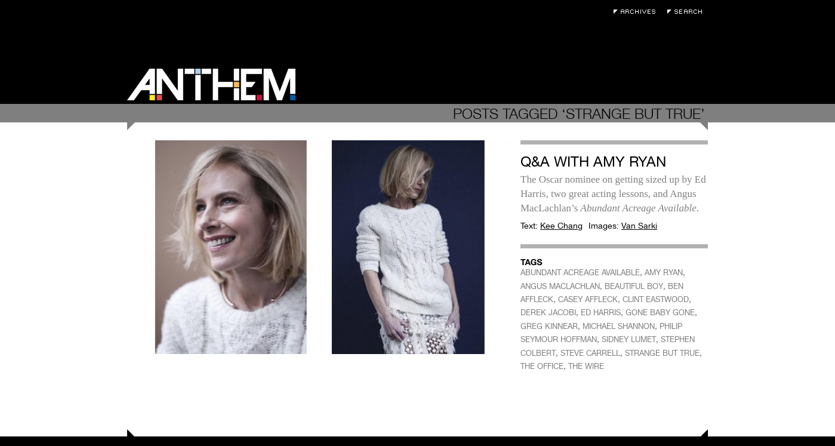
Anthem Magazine (211, 84)
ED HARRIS (601, 312)
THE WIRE (586, 366)
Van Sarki (639, 225)
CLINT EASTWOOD (656, 299)
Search (687, 12)
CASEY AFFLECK (588, 299)
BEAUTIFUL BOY (634, 286)
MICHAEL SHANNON (619, 326)
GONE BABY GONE (660, 312)
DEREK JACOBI (548, 312)
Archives (637, 12)
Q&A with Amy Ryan (593, 161)
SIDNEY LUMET (629, 339)
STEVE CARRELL (590, 353)
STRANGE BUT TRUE (662, 353)
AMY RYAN (664, 272)
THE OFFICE (541, 366)
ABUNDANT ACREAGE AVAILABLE (580, 272)
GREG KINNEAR (549, 326)
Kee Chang (561, 225)
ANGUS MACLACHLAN (560, 286)
